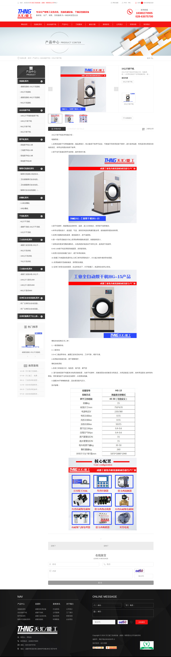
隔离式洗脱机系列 (26, 168)
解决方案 (92, 24)
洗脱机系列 (38, 24)
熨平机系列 (23, 139)
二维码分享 (150, 129)
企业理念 (69, 619)
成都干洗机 (39, 612)
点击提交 (141, 622)
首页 (29, 58)
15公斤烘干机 (57, 58)
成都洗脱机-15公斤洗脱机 (31, 352)
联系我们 (147, 24)
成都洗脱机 (39, 619)
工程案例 (79, 24)
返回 (150, 58)
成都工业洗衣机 (40, 616)
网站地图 (115, 3)
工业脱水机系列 (25, 269)
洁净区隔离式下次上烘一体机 (29, 316)
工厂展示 (69, 612)
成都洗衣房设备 (40, 609)
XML (129, 3)
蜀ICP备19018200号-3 (107, 639)
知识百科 (56, 616)
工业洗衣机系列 (25, 240)
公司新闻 (56, 612)
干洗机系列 (23, 216)
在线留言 (127, 118)
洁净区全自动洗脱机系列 (29, 298)
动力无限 (104, 643)
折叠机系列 (23, 198)
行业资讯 (56, 609)
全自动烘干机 (51, 24)
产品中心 (65, 24)
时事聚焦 (56, 619)
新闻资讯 (106, 24)
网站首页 (24, 24)
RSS (125, 3)
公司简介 (119, 24)
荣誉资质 (133, 24)
